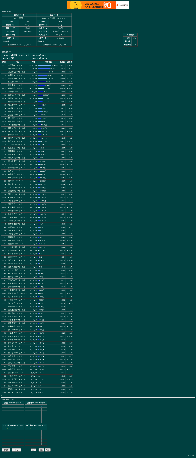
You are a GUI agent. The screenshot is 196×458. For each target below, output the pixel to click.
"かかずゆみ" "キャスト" (17, 250)
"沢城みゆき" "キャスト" (17, 191)
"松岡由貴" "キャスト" (16, 197)
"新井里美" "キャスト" (16, 326)
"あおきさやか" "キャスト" (18, 336)
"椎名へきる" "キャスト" (17, 273)
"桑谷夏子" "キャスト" (16, 88)
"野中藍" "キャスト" (15, 181)
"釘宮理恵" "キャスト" (16, 112)
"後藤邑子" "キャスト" (16, 174)
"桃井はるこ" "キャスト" (17, 128)
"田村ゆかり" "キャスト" (17, 95)
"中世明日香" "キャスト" (17, 379)
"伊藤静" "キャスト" (15, 135)
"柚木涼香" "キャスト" (16, 254)
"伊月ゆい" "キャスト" (16, 343)
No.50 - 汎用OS (19, 18)
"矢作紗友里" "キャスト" (17, 340)
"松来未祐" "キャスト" (16, 207)
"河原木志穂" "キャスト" (17, 310)
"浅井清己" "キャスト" (16, 383)
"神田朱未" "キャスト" (16, 85)
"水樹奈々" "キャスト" (16, 108)
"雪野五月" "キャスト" (16, 204)
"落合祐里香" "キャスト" (17, 78)
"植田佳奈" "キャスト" (16, 141)
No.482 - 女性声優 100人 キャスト (54, 18)
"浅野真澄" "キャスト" (16, 168)
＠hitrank (191, 455)
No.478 (58, 38)
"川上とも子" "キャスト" (17, 164)
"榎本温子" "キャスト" (16, 277)
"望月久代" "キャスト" (16, 350)
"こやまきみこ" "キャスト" (18, 217)
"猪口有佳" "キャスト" (16, 330)
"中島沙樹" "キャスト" (16, 359)
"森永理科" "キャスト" (16, 313)
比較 (63, 38)
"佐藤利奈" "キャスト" (16, 75)
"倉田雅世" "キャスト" (16, 356)
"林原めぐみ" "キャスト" (17, 158)
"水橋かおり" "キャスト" (17, 221)
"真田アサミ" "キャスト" (17, 260)
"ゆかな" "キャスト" (15, 171)
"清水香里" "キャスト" (16, 231)
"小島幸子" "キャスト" (16, 333)
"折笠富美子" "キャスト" (17, 148)
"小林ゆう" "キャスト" (16, 234)
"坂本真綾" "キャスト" (16, 121)
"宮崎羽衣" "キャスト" (16, 257)
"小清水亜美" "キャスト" (17, 125)
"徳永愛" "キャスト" (15, 346)
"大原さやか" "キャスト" (17, 188)
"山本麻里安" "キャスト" (17, 316)
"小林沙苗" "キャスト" (16, 201)
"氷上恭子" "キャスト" (16, 303)
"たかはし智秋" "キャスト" (18, 270)
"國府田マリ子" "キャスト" (18, 293)
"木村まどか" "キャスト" (17, 320)
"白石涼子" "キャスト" (16, 240)
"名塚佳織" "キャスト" (16, 227)
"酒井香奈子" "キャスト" (17, 323)
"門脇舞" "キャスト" (15, 244)
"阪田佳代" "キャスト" (16, 353)
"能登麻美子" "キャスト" (17, 102)
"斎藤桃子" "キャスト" (16, 307)
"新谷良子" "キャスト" (16, 214)
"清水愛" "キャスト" (15, 184)
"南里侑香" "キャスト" (16, 297)
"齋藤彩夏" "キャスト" (16, 369)
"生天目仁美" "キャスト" (17, 131)
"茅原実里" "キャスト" (16, 154)
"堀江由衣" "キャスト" (16, 105)
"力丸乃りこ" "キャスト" (17, 363)
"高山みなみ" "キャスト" (17, 72)
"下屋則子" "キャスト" (16, 300)
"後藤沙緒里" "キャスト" (17, 287)
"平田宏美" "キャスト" (16, 366)
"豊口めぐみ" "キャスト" (17, 194)
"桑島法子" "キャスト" (16, 69)
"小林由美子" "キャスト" (17, 283)
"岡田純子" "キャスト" (16, 386)
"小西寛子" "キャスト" (16, 376)
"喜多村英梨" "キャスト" (17, 267)
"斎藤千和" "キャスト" (16, 151)
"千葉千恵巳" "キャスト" (17, 290)
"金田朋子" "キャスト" (16, 178)
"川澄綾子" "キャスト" (16, 115)
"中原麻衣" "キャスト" (16, 65)
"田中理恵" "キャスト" (16, 118)
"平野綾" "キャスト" (15, 92)
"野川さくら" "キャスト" (17, 138)
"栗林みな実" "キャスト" (17, 280)
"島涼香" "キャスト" (15, 392)
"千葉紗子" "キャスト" (16, 211)
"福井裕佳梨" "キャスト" (17, 224)
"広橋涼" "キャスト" (15, 82)
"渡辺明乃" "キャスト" (16, 264)
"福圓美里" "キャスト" (16, 237)
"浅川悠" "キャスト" (15, 98)
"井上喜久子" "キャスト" (17, 145)
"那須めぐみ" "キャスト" (17, 389)
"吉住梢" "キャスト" (15, 373)
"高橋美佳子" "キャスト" (17, 161)
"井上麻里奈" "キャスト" (17, 247)
